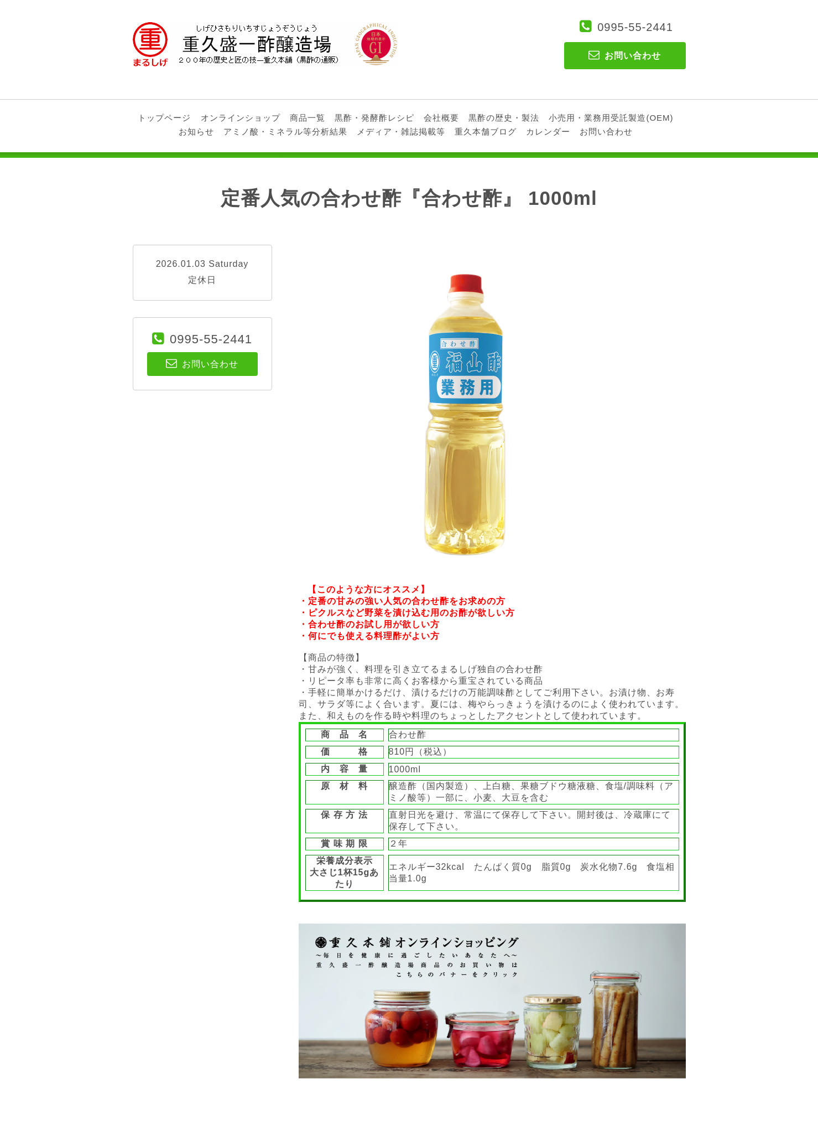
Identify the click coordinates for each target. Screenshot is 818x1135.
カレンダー (548, 131)
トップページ (164, 117)
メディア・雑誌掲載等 (401, 131)
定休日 (202, 280)
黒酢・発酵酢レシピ (374, 117)
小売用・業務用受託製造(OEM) (611, 117)
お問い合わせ (606, 131)
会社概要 (441, 117)
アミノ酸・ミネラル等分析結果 (285, 131)
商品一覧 (307, 117)
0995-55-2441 (635, 27)
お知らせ (196, 131)
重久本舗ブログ (486, 131)
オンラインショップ (240, 117)
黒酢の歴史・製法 (503, 117)
